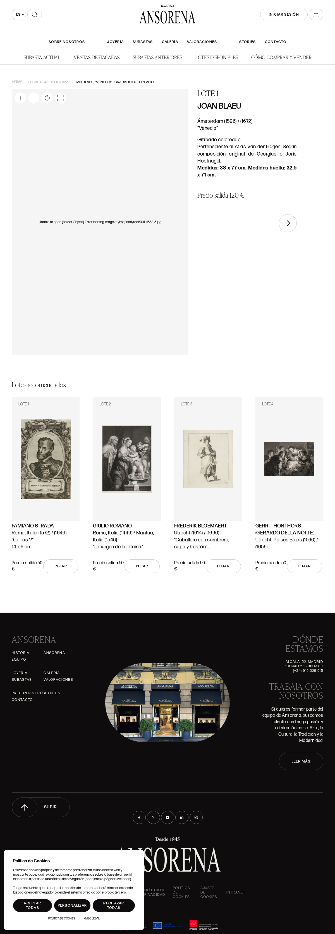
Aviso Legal (92, 918)
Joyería (115, 42)
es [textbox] (18, 14)
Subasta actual (42, 57)
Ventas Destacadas (96, 57)
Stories (247, 42)
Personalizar (72, 905)
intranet (235, 892)
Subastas (143, 42)
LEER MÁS (301, 761)
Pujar (61, 566)
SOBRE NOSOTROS (67, 42)
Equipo (19, 659)
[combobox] (19, 14)
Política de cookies (181, 892)
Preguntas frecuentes (36, 693)
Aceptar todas (32, 905)
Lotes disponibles (216, 57)
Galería (170, 42)
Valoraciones (202, 42)
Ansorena (54, 653)
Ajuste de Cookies (208, 892)
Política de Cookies (61, 918)
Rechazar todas (113, 905)
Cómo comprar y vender (281, 57)
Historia (20, 653)
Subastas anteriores (157, 57)
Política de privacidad (154, 892)
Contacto (275, 42)
